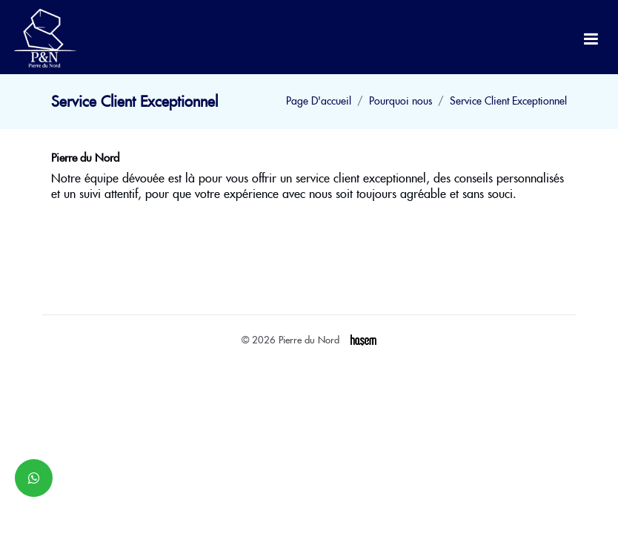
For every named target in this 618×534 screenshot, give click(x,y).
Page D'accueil (318, 101)
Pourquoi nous (400, 101)
